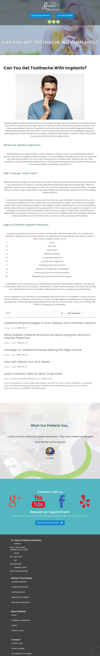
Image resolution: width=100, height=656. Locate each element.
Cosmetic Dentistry (20, 587)
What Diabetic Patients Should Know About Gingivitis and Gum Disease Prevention (47, 336)
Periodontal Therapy (20, 597)
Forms (14, 625)
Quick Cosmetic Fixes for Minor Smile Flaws (33, 374)
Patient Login (17, 643)
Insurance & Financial (21, 620)
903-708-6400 (70, 516)
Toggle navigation (4, 3)
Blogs (14, 615)
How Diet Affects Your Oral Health (27, 362)
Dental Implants (18, 592)
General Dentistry (19, 582)
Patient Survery (18, 648)
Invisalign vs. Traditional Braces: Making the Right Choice (43, 350)
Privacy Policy (18, 631)
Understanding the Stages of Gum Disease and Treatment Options (50, 323)
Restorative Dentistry (21, 602)
